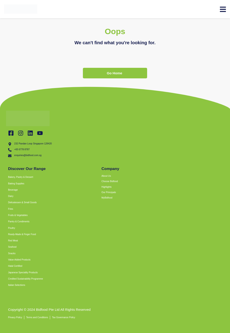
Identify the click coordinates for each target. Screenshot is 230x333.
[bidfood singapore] (163, 268)
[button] (64, 184)
